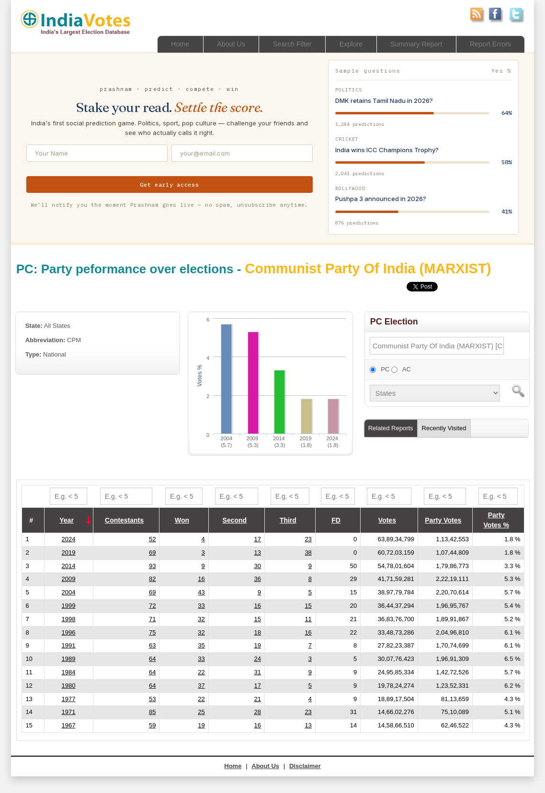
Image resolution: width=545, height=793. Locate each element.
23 (308, 539)
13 (257, 552)
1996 (69, 632)
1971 (69, 711)
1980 (69, 685)
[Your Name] (97, 153)
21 (257, 699)
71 (152, 619)
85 (152, 711)
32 (201, 619)
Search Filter (283, 44)
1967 (69, 725)
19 (257, 645)
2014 (69, 566)
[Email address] (242, 153)
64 (152, 658)
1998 (69, 619)
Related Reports (390, 428)
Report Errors (489, 44)
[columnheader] (68, 520)
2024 (69, 539)
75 (152, 632)
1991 (69, 645)
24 (257, 658)
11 (308, 619)
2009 (69, 578)
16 (201, 578)
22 (201, 672)
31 (257, 672)
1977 (69, 699)
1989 (69, 658)
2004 (69, 592)
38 (308, 552)
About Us (220, 44)
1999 (69, 605)
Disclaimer (305, 766)
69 (152, 552)
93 (152, 566)
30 (257, 566)
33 (201, 605)
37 (201, 685)
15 (308, 605)
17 (257, 539)
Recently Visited (444, 428)
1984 (69, 672)
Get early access (169, 184)
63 (152, 645)
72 (152, 605)
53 (152, 699)
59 (152, 725)
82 (152, 578)
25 (201, 711)
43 (201, 592)
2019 (69, 552)
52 (152, 539)
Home (167, 44)
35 (201, 645)
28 (257, 711)
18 (257, 632)
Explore (344, 44)
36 (257, 578)
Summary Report (412, 44)
